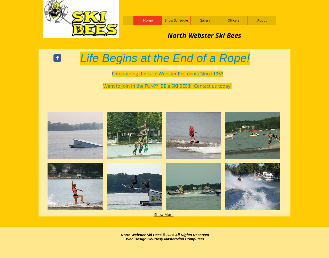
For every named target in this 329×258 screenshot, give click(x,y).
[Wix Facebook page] (57, 58)
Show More (163, 214)
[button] (75, 135)
